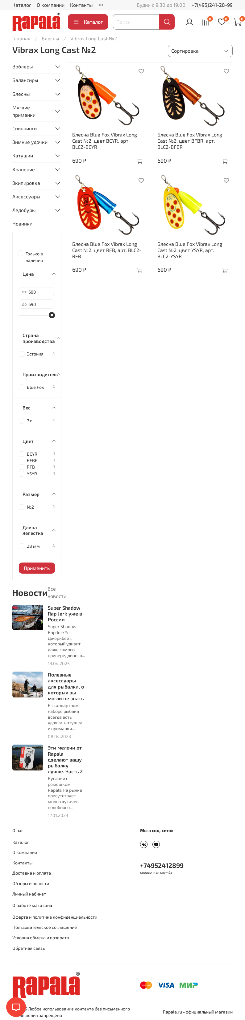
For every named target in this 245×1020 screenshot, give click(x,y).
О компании (50, 5)
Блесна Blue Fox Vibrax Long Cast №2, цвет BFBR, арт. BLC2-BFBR (189, 141)
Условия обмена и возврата (40, 937)
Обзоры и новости (30, 883)
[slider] (51, 315)
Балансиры (25, 80)
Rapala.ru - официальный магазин (198, 1011)
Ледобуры (24, 210)
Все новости (57, 592)
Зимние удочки (30, 142)
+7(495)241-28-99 (212, 5)
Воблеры (22, 66)
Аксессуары (26, 196)
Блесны (50, 38)
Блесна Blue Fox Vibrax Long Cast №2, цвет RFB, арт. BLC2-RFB (106, 250)
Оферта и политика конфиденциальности (54, 917)
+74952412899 (162, 865)
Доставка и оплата (31, 873)
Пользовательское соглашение (44, 927)
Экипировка (26, 183)
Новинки (22, 223)
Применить (37, 568)
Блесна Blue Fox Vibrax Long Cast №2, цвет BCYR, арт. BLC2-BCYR (104, 141)
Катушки (22, 155)
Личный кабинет (29, 893)
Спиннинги (24, 128)
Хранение (23, 169)
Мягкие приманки (23, 111)
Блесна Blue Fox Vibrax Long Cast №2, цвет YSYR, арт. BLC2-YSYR (189, 250)
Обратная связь (28, 948)
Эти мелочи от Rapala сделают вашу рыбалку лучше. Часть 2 (65, 759)
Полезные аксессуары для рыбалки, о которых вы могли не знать (66, 686)
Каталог (21, 5)
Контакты (81, 5)
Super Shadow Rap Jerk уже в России (65, 613)
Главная (21, 38)
